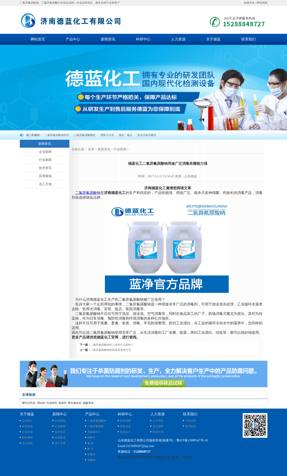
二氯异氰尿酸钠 (96, 420)
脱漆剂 (63, 403)
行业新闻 (120, 149)
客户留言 (190, 426)
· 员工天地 (44, 184)
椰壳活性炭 (29, 403)
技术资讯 (60, 432)
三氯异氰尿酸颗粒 (84, 135)
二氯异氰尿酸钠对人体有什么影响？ (112, 344)
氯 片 (90, 448)
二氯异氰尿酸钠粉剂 (57, 135)
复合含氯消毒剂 (146, 135)
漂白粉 (41, 403)
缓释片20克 (107, 135)
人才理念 (158, 420)
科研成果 (125, 420)
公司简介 (27, 420)
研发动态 (125, 426)
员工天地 (60, 443)
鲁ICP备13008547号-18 (192, 440)
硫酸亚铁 (88, 403)
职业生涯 (158, 432)
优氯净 (91, 454)
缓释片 (91, 437)
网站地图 (262, 2)
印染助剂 (51, 403)
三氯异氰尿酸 (95, 426)
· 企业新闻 (44, 151)
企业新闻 (60, 420)
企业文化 (27, 432)
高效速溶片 (94, 432)
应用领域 (60, 437)
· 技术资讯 (44, 168)
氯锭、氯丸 (125, 135)
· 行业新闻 (44, 160)
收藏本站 (249, 2)
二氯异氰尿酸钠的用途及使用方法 (110, 349)
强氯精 (91, 460)
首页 (91, 149)
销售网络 (27, 437)
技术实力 (125, 432)
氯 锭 (90, 443)
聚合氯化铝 (74, 403)
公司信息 (190, 420)
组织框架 (27, 426)
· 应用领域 (44, 176)
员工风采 (27, 443)
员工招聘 (158, 426)
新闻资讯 (104, 149)
